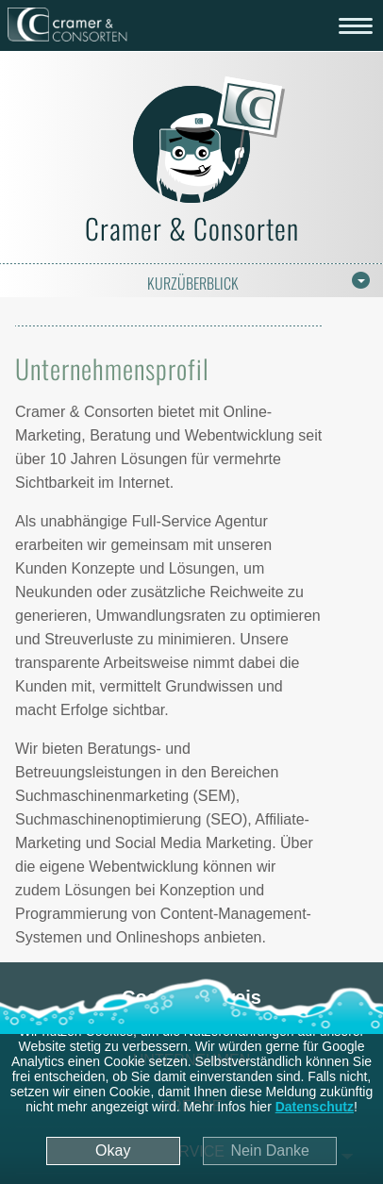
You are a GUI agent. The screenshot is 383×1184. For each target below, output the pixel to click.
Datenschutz (314, 1106)
